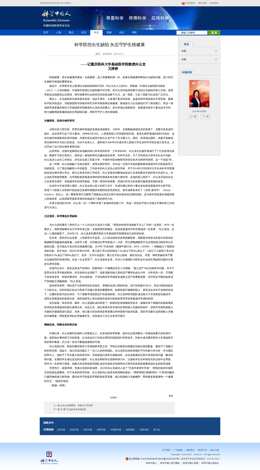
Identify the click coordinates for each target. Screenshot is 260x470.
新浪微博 (188, 3)
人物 (58, 32)
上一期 (193, 116)
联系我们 (214, 3)
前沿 (83, 32)
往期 (184, 59)
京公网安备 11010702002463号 (143, 459)
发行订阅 (214, 450)
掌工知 (156, 429)
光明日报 (101, 429)
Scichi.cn (198, 454)
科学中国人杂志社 (210, 463)
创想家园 (130, 429)
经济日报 (87, 429)
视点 (71, 32)
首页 (45, 32)
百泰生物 (143, 429)
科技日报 (74, 429)
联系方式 (202, 450)
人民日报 (61, 429)
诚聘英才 (190, 450)
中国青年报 (115, 429)
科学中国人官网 (190, 463)
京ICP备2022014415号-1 (169, 459)
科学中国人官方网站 (170, 463)
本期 (184, 51)
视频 (109, 32)
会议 (121, 32)
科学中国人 (151, 463)
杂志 (96, 32)
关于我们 (166, 450)
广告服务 (178, 450)
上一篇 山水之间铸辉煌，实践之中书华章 (73, 405)
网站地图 (202, 3)
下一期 (205, 116)
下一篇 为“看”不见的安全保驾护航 (69, 409)
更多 (171, 396)
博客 (134, 32)
